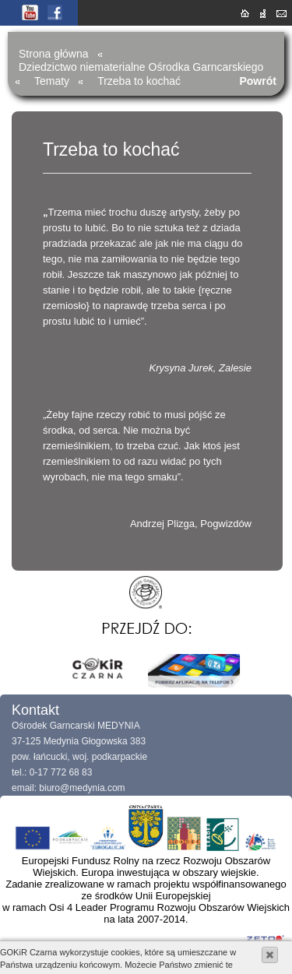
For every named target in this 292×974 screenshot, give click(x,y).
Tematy (51, 81)
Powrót (257, 81)
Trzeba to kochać (139, 81)
